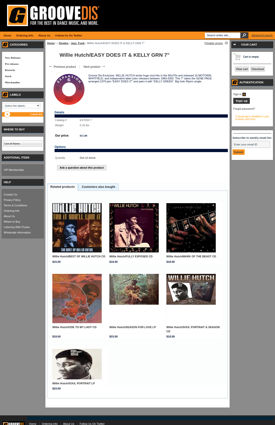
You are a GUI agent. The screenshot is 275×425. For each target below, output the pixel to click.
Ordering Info (12, 210)
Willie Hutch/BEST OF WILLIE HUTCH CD (78, 256)
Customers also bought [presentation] (98, 187)
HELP (7, 182)
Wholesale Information (17, 232)
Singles (63, 43)
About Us (9, 216)
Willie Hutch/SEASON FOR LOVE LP (132, 327)
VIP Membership (14, 169)
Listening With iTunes (17, 227)
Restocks (10, 70)
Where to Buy (12, 221)
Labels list (36, 114)
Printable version (214, 43)
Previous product (62, 67)
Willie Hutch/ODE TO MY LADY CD (74, 327)
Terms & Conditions (15, 205)
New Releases (12, 57)
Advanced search (262, 35)
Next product (94, 67)
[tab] (62, 187)
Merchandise (12, 82)
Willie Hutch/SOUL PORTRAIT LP (73, 383)
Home (51, 43)
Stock (8, 76)
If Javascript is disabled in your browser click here (252, 118)
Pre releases (12, 63)
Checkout (258, 69)
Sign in (239, 94)
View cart (242, 69)
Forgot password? (244, 108)
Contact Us (10, 194)
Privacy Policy (12, 199)
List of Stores (12, 143)
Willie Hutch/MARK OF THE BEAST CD (191, 256)
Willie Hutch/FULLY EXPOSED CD (131, 256)
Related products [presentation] (62, 187)
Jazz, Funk (78, 43)
